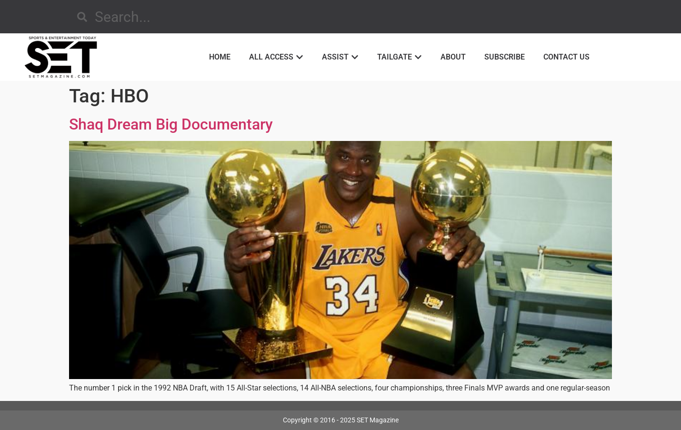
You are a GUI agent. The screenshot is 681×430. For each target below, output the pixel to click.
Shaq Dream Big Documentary (171, 124)
